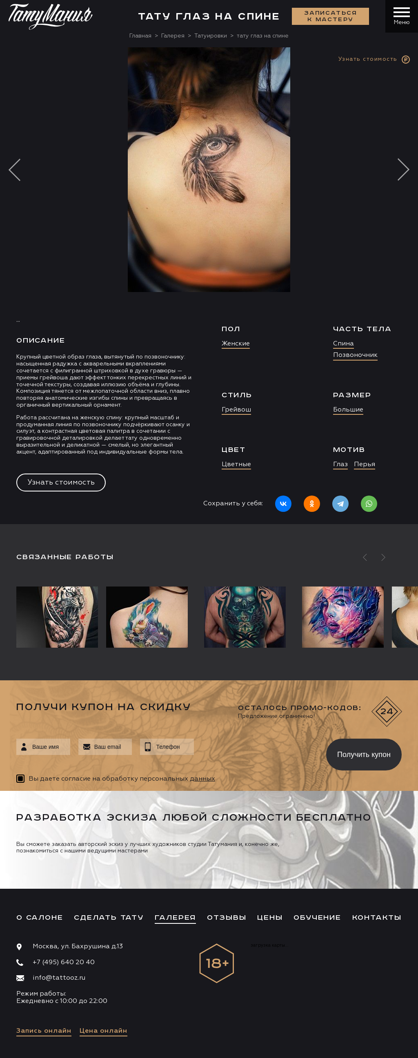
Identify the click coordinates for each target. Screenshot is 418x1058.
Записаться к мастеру (330, 16)
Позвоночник (355, 355)
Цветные (236, 464)
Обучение (317, 918)
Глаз (340, 464)
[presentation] (254, 752)
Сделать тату (109, 918)
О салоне (39, 918)
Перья (364, 464)
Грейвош (236, 410)
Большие (348, 410)
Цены (269, 918)
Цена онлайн (103, 1031)
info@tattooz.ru (59, 978)
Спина (343, 344)
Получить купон (364, 754)
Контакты (377, 918)
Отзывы (227, 918)
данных (202, 779)
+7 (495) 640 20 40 (64, 962)
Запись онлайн (43, 1031)
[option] (209, 285)
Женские (236, 344)
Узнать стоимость (61, 482)
